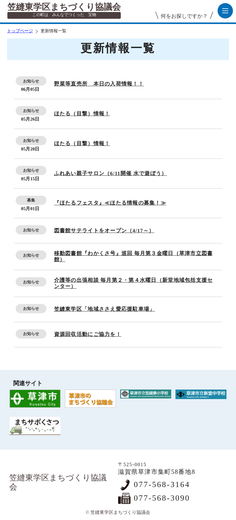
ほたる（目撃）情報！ (82, 114)
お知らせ (31, 81)
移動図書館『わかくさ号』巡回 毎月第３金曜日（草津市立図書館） (133, 256)
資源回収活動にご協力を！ (87, 334)
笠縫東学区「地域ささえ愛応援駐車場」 (104, 309)
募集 (31, 200)
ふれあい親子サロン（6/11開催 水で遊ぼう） (110, 173)
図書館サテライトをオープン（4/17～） (104, 231)
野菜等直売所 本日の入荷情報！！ (99, 84)
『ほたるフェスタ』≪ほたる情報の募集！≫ (110, 203)
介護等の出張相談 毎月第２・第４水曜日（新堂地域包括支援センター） (133, 283)
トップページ (20, 31)
